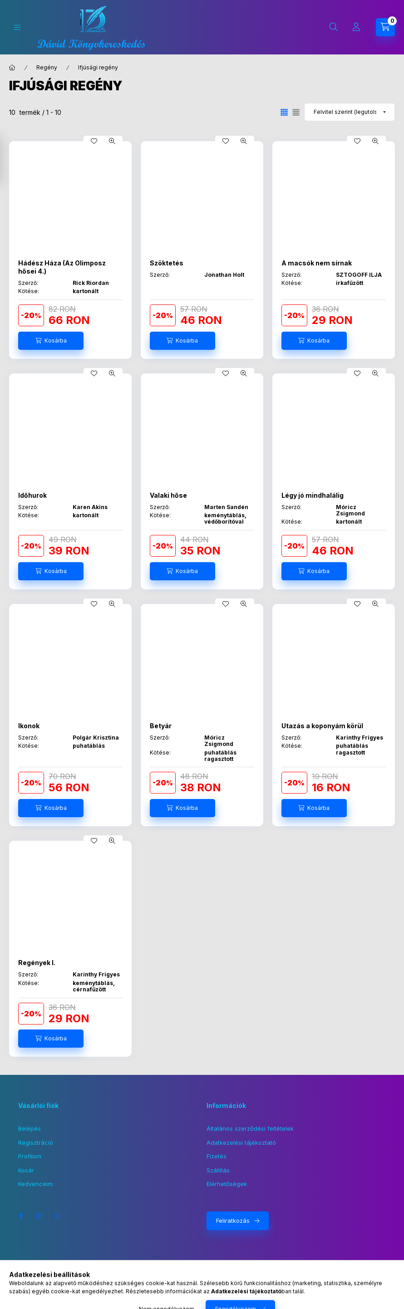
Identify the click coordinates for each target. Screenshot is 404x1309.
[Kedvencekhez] (94, 141)
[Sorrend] (349, 112)
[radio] (296, 112)
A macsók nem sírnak (316, 263)
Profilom (29, 1156)
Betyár (161, 726)
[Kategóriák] (17, 27)
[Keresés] (334, 27)
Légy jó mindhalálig (312, 495)
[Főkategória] (12, 68)
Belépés (29, 1128)
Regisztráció (35, 1142)
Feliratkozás (233, 1220)
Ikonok (28, 726)
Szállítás (218, 1170)
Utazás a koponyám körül (322, 726)
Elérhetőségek (227, 1183)
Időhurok (32, 495)
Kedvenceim (35, 1183)
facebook (21, 1216)
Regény (46, 67)
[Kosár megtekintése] (385, 27)
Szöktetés (166, 263)
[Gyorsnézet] (112, 141)
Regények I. (36, 962)
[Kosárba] (51, 341)
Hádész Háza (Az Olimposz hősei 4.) (62, 267)
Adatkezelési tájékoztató (241, 1142)
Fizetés (217, 1156)
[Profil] (356, 27)
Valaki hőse (168, 495)
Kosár (26, 1170)
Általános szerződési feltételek (250, 1128)
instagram (39, 1216)
